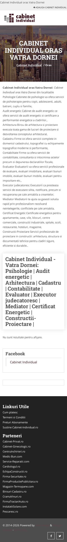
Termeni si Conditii (14, 417)
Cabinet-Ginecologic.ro (17, 446)
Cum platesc (10, 412)
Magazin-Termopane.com (18, 486)
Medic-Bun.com (12, 456)
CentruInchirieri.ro (14, 451)
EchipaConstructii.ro (15, 471)
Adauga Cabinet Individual (49, 7)
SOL (24, 530)
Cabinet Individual (29, 65)
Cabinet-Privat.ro (13, 441)
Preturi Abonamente (15, 422)
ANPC (17, 530)
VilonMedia (42, 525)
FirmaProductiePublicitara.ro (20, 481)
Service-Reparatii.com (16, 461)
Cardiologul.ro (11, 466)
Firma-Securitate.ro (14, 476)
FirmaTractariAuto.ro (15, 501)
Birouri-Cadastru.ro (14, 491)
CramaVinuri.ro (12, 496)
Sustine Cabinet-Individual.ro (20, 427)
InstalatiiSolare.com (15, 506)
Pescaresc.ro (10, 511)
